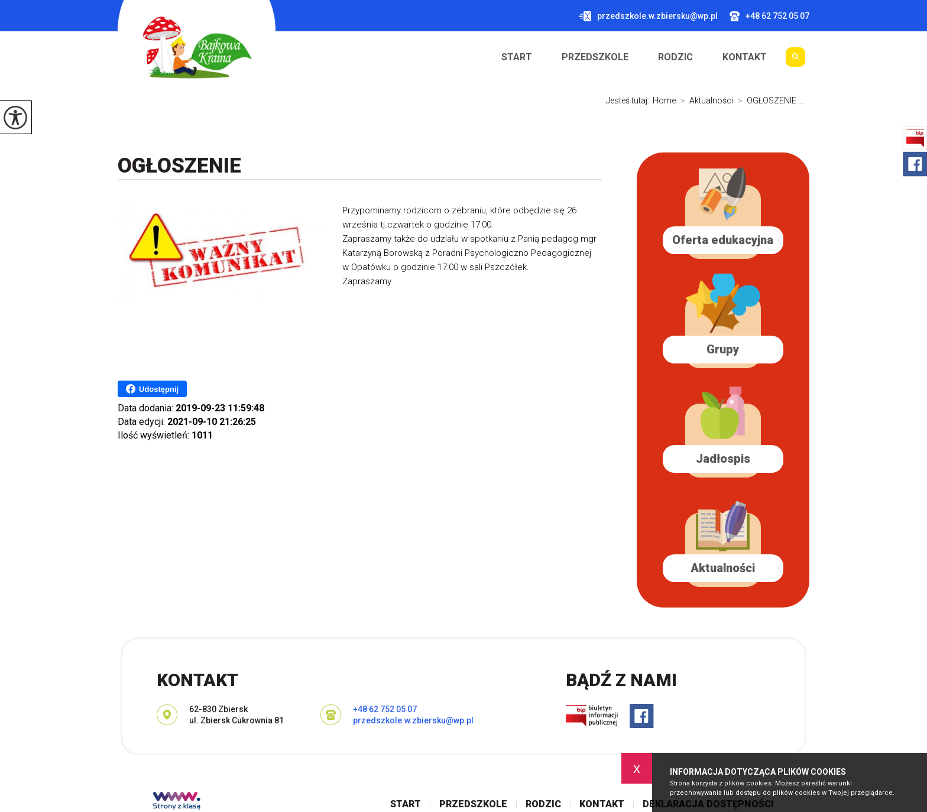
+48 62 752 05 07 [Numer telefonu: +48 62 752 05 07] (385, 709)
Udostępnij (152, 389)
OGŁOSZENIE (179, 166)
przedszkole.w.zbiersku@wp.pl (648, 16)
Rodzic (675, 57)
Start (516, 57)
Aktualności (704, 100)
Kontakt (744, 57)
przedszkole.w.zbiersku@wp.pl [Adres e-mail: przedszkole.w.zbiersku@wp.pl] (413, 720)
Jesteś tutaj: (629, 100)
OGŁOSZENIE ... (768, 100)
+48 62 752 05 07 (769, 16)
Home (664, 100)
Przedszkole (595, 57)
